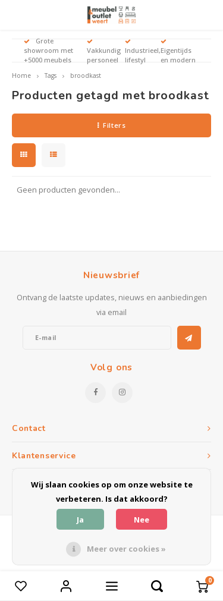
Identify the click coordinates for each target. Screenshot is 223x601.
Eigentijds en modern (178, 51)
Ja (80, 519)
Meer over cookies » (126, 548)
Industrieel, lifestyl (143, 51)
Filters (111, 125)
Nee (141, 519)
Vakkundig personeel (104, 51)
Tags (50, 75)
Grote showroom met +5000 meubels (48, 50)
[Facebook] (95, 392)
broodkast (85, 75)
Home (21, 75)
